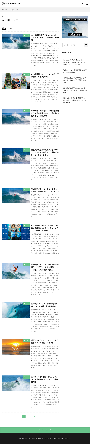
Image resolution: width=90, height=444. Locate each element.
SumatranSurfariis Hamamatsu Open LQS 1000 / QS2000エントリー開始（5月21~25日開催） (75, 62)
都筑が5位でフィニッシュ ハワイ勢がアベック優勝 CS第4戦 (44, 341)
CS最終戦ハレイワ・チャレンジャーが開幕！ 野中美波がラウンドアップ (45, 190)
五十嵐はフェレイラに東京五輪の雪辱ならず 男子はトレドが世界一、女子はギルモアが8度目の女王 (45, 267)
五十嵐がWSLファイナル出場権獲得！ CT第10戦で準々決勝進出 (44, 305)
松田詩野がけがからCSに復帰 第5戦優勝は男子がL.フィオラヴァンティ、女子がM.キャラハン (44, 228)
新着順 (4, 28)
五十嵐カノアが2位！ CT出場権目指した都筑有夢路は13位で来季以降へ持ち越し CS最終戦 (45, 113)
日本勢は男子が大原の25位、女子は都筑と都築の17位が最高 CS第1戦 (74, 80)
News (27, 35)
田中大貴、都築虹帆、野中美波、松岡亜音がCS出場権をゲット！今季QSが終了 (74, 100)
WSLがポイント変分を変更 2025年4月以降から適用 (75, 71)
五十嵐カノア (14, 10)
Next (35, 416)
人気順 (9, 28)
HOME (5, 10)
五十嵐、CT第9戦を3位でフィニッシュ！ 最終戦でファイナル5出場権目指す (44, 379)
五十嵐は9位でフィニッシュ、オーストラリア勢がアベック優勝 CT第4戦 (45, 37)
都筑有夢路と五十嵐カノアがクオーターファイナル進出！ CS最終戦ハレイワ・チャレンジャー (45, 152)
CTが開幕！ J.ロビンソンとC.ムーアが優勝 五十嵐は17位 (45, 75)
